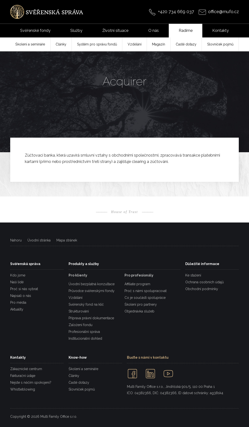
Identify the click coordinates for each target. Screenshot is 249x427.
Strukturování (79, 311)
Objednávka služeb (139, 311)
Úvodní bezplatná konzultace (92, 284)
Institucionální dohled (85, 338)
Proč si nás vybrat (24, 289)
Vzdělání (75, 298)
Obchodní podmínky (201, 289)
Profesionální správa (84, 332)
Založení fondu (80, 325)
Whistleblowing (22, 389)
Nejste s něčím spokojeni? (30, 382)
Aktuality (16, 309)
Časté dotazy (79, 382)
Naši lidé (17, 282)
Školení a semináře (83, 369)
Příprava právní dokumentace (91, 318)
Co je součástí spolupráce (145, 298)
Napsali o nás (20, 296)
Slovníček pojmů (82, 389)
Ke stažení (193, 275)
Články (74, 376)
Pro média (18, 302)
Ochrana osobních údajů (204, 282)
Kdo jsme (17, 275)
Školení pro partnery (140, 304)
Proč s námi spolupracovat (145, 291)
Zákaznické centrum (26, 369)
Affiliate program (137, 284)
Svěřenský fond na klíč (86, 304)
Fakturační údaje (22, 376)
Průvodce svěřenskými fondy (92, 291)
